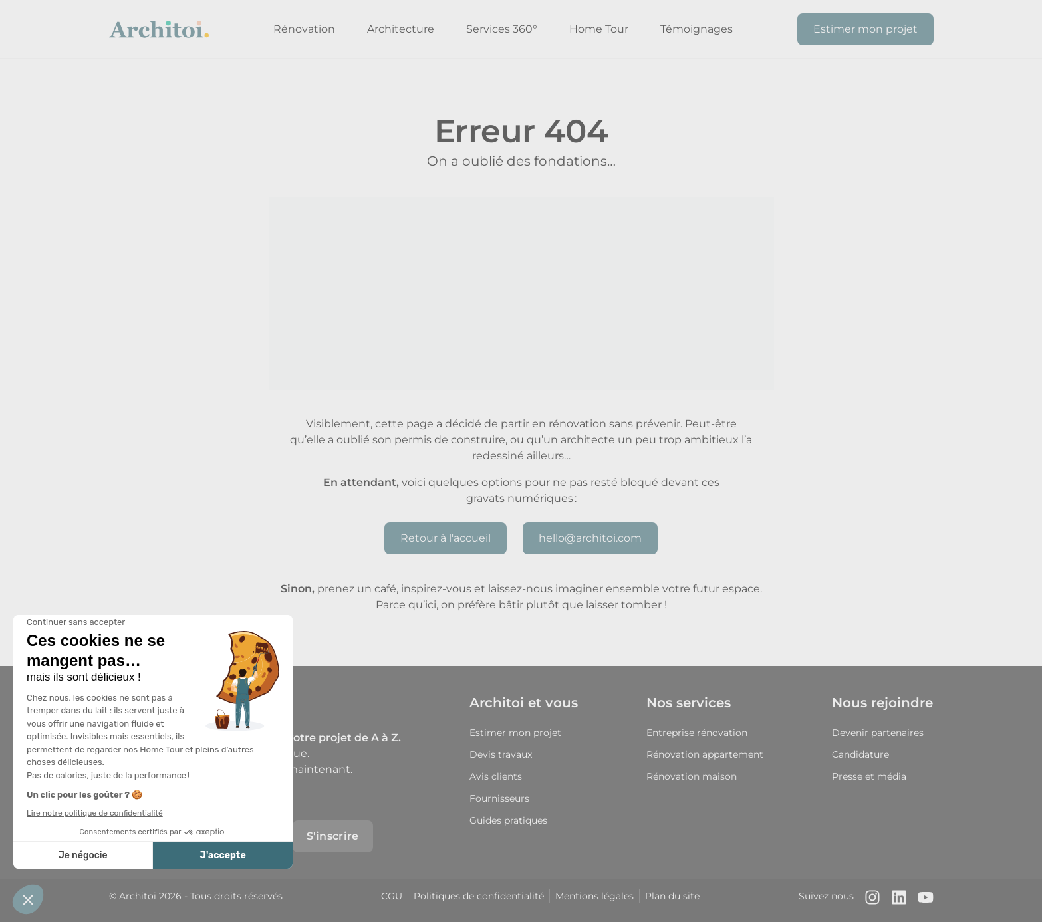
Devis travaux (500, 754)
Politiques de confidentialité (479, 896)
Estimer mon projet (865, 29)
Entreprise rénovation (696, 733)
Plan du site (672, 896)
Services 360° (501, 29)
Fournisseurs (499, 798)
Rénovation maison (691, 776)
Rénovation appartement (704, 754)
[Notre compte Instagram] (872, 900)
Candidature (860, 754)
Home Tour (598, 29)
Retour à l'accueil (445, 538)
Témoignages (696, 29)
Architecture (400, 29)
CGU (391, 896)
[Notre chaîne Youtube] (926, 900)
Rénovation (304, 29)
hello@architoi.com (590, 538)
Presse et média (869, 776)
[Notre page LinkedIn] (899, 900)
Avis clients (495, 776)
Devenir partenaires (878, 733)
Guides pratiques (508, 820)
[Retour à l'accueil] (159, 29)
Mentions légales (594, 896)
